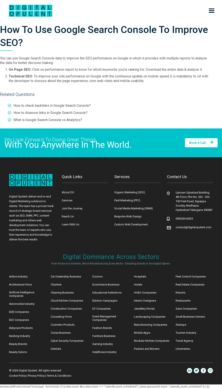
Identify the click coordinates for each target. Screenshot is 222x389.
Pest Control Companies (191, 276)
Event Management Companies (104, 318)
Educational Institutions (107, 292)
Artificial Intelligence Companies (21, 294)
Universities (183, 348)
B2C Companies (19, 320)
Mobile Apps (142, 332)
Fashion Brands (102, 328)
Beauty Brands (18, 344)
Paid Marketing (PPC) (127, 200)
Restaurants (183, 300)
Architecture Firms (20, 284)
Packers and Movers (146, 348)
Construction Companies (66, 308)
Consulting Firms (61, 316)
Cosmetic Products (63, 324)
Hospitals (140, 276)
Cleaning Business (62, 292)
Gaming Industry (102, 344)
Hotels (138, 284)
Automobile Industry (21, 303)
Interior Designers (145, 300)
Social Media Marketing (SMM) (133, 208)
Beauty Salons (18, 352)
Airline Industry (18, 276)
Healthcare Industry (104, 352)
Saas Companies (186, 308)
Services (67, 200)
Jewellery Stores (144, 308)
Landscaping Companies (149, 316)
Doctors (97, 276)
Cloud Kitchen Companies (67, 300)
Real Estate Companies (190, 284)
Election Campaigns (104, 300)
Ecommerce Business (105, 284)
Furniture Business (103, 336)
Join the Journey (72, 208)
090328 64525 (184, 218)
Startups (181, 324)
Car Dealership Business (66, 276)
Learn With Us (70, 224)
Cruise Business (61, 332)
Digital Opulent (28, 370)
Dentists (56, 348)
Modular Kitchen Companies (151, 340)
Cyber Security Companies (67, 340)
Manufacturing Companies (150, 324)
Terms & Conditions (59, 375)
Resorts (180, 292)
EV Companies (101, 308)
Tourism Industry (186, 332)
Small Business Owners (190, 316)
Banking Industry (19, 336)
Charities (56, 284)
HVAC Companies (145, 292)
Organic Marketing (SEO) (129, 192)
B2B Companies (19, 311)
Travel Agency (184, 340)
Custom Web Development (131, 224)
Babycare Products (21, 328)
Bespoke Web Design (128, 216)
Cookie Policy (17, 375)
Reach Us (68, 216)
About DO (68, 192)
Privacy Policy (36, 375)
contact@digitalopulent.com (193, 227)
